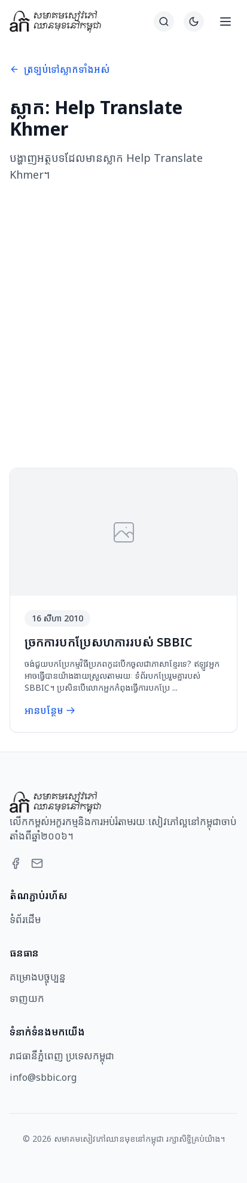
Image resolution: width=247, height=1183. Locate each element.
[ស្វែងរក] (164, 21)
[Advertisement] (123, 325)
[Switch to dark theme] (194, 21)
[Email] (37, 863)
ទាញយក (27, 998)
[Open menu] (225, 21)
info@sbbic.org (43, 1077)
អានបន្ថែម (50, 710)
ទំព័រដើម (25, 919)
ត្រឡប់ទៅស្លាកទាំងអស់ (60, 69)
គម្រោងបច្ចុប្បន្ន (38, 976)
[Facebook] (16, 863)
